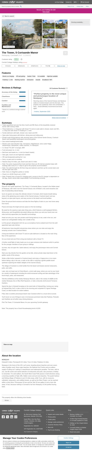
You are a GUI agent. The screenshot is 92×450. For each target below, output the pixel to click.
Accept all (68, 447)
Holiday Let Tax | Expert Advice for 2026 (79, 424)
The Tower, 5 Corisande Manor (20, 52)
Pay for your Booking (54, 430)
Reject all (68, 442)
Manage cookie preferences (56, 422)
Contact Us (68, 2)
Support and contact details (55, 414)
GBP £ (76, 2)
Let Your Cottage (59, 2)
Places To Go (71, 6)
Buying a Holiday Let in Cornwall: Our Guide (76, 415)
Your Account (85, 2)
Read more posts (75, 432)
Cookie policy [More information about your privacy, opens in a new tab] (10, 448)
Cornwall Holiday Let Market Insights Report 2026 (78, 428)
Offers (87, 6)
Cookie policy (52, 419)
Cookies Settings (68, 438)
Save (65, 53)
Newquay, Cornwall (16, 55)
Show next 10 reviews (59, 117)
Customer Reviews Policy (55, 424)
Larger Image (9, 46)
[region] (46, 442)
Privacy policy (52, 417)
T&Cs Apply (46, 12)
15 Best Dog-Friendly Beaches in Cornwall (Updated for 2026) (79, 419)
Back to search (9, 16)
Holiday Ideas (80, 6)
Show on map (61, 66)
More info (50, 427)
